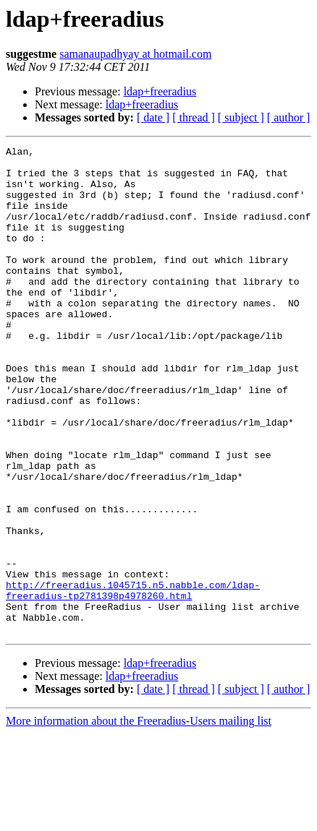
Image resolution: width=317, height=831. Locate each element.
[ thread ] (193, 117)
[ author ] (288, 117)
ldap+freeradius (160, 91)
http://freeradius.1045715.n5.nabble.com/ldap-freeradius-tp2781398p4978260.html (133, 680)
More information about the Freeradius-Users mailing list (138, 818)
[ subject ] (241, 117)
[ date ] (153, 117)
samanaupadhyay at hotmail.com (135, 54)
